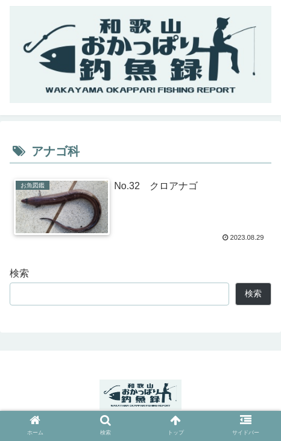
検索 (19, 273)
